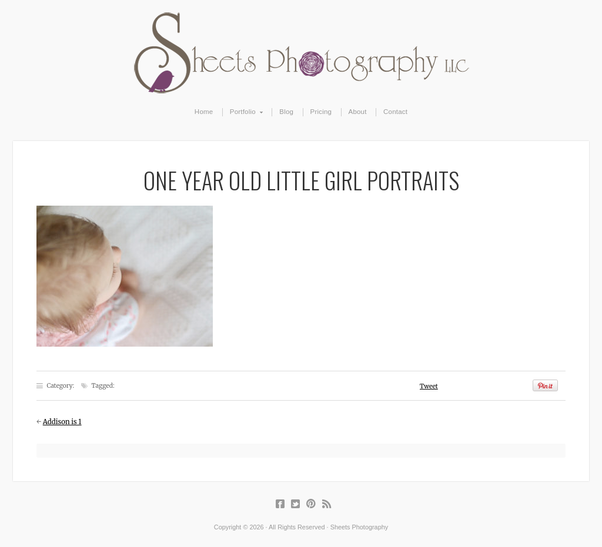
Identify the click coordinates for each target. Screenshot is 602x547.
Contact (395, 111)
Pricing (321, 111)
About (358, 111)
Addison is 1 (62, 422)
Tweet (429, 386)
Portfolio (243, 112)
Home (204, 111)
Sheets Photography (301, 53)
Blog (286, 111)
